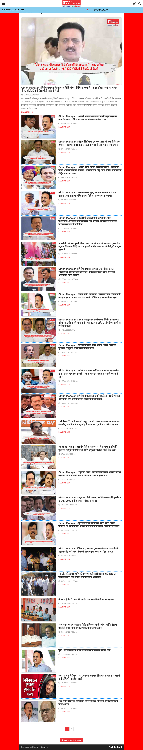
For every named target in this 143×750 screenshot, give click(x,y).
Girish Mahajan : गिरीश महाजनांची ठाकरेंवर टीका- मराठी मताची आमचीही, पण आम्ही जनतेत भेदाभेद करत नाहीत (89, 397)
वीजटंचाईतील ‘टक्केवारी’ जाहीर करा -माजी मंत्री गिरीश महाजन (86, 599)
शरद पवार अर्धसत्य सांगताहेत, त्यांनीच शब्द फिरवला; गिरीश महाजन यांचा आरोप (88, 702)
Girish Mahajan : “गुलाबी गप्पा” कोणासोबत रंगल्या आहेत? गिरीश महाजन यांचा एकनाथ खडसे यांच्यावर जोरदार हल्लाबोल (89, 474)
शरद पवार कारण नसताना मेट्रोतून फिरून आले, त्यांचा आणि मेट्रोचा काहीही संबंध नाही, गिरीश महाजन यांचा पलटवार (87, 626)
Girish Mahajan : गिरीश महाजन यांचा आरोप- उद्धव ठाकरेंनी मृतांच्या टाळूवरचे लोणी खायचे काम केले (87, 346)
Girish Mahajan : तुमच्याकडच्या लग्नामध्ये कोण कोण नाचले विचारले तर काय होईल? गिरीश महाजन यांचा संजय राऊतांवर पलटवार (88, 524)
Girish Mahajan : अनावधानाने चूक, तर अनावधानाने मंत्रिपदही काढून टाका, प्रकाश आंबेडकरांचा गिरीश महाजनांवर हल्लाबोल (87, 194)
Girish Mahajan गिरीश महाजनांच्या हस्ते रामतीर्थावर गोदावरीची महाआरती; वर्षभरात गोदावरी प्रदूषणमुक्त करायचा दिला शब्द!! (88, 550)
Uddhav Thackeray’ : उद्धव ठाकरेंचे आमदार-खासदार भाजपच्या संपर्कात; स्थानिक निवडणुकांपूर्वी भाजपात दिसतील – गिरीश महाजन (89, 423)
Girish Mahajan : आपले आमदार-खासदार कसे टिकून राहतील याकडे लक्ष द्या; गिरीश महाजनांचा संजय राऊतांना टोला (87, 118)
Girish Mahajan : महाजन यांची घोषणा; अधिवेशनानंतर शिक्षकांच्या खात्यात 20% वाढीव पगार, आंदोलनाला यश (89, 499)
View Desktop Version (71, 740)
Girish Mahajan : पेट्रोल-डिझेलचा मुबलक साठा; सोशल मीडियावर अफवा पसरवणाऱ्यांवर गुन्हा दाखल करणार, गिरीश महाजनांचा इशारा (89, 143)
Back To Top (115, 746)
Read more (27, 112)
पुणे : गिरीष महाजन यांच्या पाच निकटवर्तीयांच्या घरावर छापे (84, 650)
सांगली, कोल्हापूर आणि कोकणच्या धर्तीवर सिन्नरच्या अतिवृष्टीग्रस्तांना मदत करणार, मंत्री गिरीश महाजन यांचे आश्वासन (88, 575)
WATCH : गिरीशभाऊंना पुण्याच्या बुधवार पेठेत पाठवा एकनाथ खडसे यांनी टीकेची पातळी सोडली (89, 677)
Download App (101, 10)
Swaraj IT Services (40, 747)
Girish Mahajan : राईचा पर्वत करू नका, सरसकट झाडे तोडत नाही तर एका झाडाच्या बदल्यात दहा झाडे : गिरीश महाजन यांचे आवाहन (89, 296)
